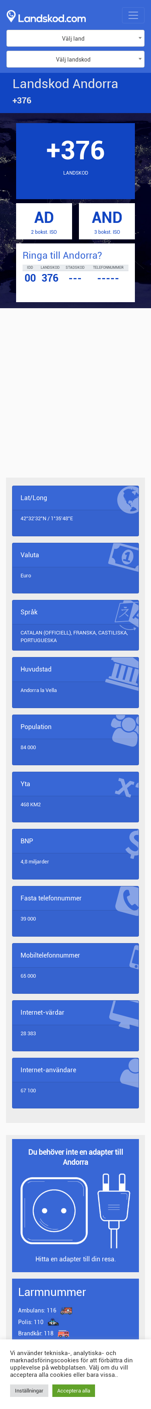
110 (30, 1322)
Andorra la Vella (39, 690)
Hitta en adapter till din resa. (75, 1259)
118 (36, 1333)
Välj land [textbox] (73, 38)
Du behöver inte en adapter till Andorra (75, 1157)
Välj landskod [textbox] (73, 59)
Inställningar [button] (29, 1391)
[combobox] (75, 38)
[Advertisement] (75, 398)
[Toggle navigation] (133, 15)
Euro (26, 576)
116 (37, 1310)
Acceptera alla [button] (73, 1391)
